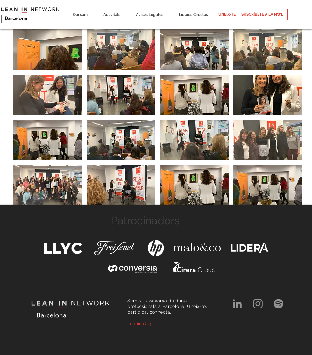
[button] (80, 14)
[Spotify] (278, 303)
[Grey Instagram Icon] (258, 303)
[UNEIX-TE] (227, 14)
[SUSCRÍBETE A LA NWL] (262, 14)
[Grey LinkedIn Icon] (237, 303)
